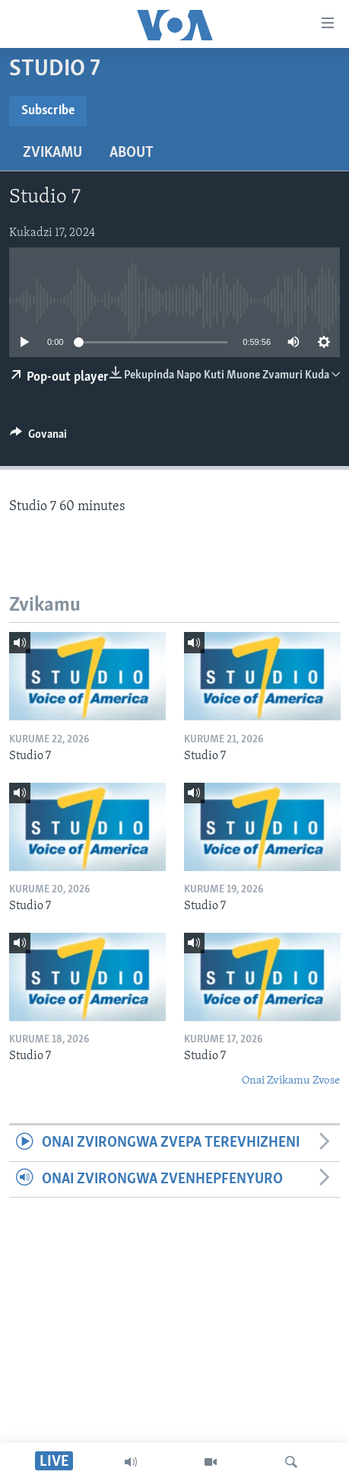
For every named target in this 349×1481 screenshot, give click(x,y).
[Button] (38, 437)
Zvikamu (52, 153)
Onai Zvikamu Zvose (291, 1081)
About (131, 153)
